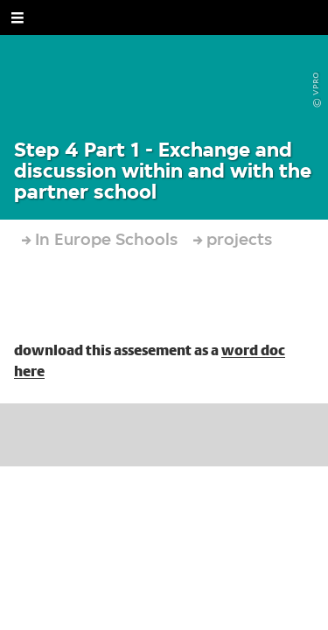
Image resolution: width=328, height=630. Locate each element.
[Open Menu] (17, 17)
